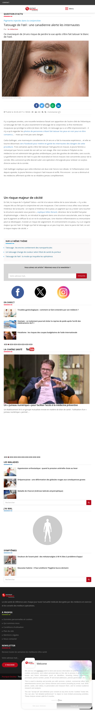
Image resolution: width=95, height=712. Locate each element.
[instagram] (66, 292)
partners (40, 671)
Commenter (54, 112)
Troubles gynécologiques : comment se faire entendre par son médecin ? (48, 310)
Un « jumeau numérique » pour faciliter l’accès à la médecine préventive (41, 405)
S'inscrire (81, 276)
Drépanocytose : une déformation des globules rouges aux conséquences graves (51, 479)
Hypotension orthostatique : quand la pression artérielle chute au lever (48, 468)
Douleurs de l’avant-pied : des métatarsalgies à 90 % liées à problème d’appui (50, 556)
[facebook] (20, 292)
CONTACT (6, 2)
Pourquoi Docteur (9, 676)
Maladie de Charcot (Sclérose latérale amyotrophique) (40, 491)
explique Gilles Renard (47, 212)
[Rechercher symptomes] (88, 579)
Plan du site (9, 631)
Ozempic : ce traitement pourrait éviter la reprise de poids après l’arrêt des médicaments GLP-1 (49, 322)
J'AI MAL (8, 508)
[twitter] (43, 292)
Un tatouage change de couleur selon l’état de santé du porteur (33, 252)
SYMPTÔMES (10, 550)
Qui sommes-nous (11, 623)
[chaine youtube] (30, 350)
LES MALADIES (11, 462)
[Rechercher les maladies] (88, 502)
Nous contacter (10, 639)
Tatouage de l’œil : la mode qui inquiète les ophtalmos (29, 256)
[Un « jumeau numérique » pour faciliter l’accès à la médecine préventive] (47, 379)
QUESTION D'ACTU (13, 14)
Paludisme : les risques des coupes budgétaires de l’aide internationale (47, 332)
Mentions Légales (11, 635)
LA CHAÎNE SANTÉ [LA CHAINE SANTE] (13, 349)
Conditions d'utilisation (14, 627)
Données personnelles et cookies (18, 619)
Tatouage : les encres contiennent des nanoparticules (29, 247)
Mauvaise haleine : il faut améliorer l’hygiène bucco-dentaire (43, 568)
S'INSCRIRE (10, 665)
